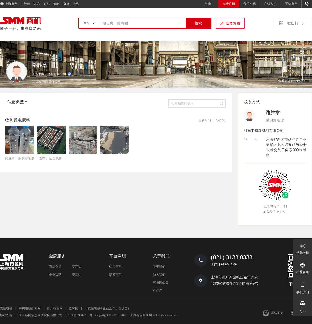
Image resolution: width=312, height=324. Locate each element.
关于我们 (159, 267)
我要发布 (233, 23)
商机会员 (55, 267)
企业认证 (55, 274)
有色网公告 (160, 282)
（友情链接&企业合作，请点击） (108, 308)
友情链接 (6, 308)
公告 (76, 4)
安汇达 (76, 267)
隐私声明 (115, 274)
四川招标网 (55, 308)
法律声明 (115, 267)
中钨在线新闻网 (30, 308)
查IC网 (73, 308)
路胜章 (10, 158)
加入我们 (159, 274)
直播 (66, 4)
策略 (56, 4)
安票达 (76, 274)
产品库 (157, 290)
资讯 (37, 4)
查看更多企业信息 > (292, 81)
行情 (27, 4)
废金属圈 (55, 158)
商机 (46, 4)
